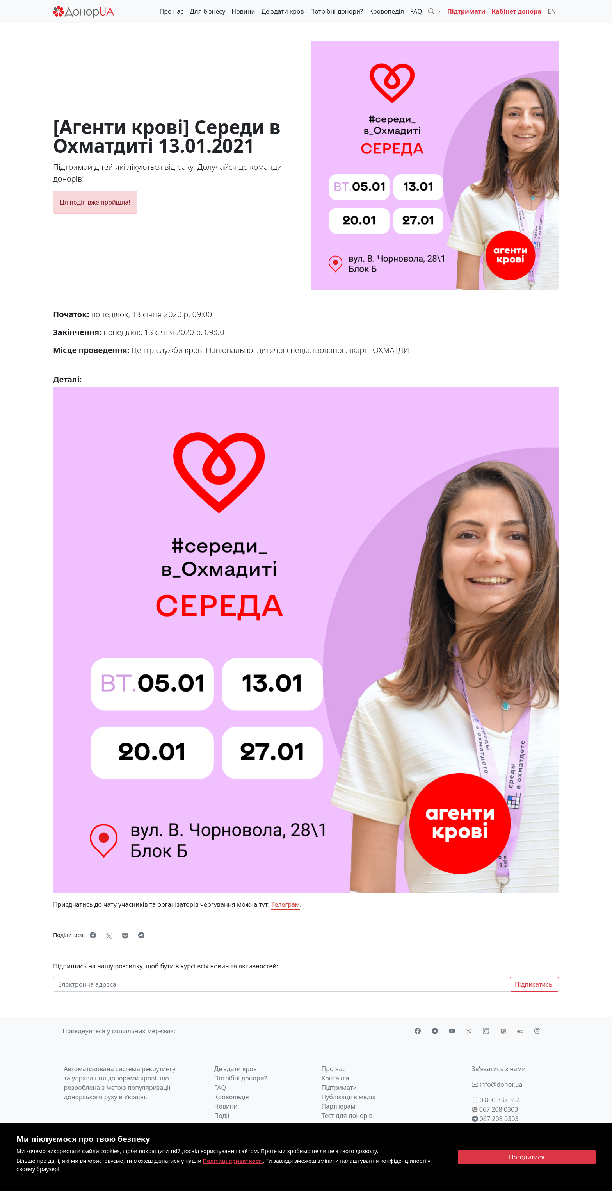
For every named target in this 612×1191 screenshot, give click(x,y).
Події (222, 1115)
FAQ (416, 11)
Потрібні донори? (336, 11)
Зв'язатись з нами (499, 1068)
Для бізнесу (207, 11)
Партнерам (339, 1106)
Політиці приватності (233, 1160)
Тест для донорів (347, 1115)
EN (552, 11)
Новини (243, 11)
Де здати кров (282, 11)
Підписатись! (534, 984)
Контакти (335, 1078)
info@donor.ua (497, 1084)
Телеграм (285, 904)
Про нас (171, 11)
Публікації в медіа (349, 1097)
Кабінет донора (516, 11)
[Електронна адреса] (281, 984)
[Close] (527, 1157)
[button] (434, 11)
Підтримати (466, 11)
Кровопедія (386, 11)
